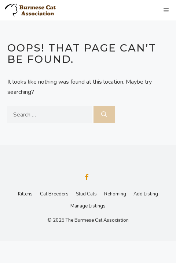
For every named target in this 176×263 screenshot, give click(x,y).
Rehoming (115, 194)
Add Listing (145, 194)
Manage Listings (88, 206)
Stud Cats (86, 194)
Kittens (25, 194)
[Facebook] (87, 178)
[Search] (104, 114)
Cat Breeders (54, 194)
